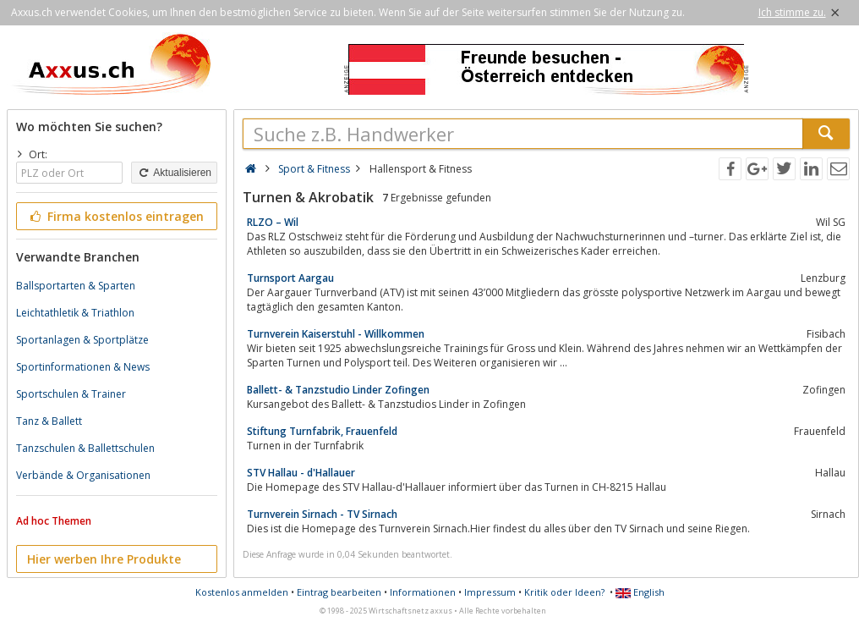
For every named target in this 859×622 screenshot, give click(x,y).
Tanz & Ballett (49, 421)
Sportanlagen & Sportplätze (82, 340)
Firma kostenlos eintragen (115, 216)
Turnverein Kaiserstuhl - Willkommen (335, 334)
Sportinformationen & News (83, 367)
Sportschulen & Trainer (71, 394)
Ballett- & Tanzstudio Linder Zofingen (338, 390)
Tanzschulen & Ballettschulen (85, 448)
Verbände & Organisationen (83, 475)
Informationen (423, 592)
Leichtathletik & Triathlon (75, 312)
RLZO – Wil (272, 222)
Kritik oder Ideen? (564, 592)
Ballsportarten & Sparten (75, 285)
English (640, 592)
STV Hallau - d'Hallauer (301, 472)
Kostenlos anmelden (241, 592)
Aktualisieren (174, 173)
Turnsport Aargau (290, 278)
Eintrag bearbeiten (339, 592)
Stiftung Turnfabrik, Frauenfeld (322, 431)
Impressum (490, 592)
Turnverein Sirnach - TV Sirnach (322, 514)
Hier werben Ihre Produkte (104, 559)
